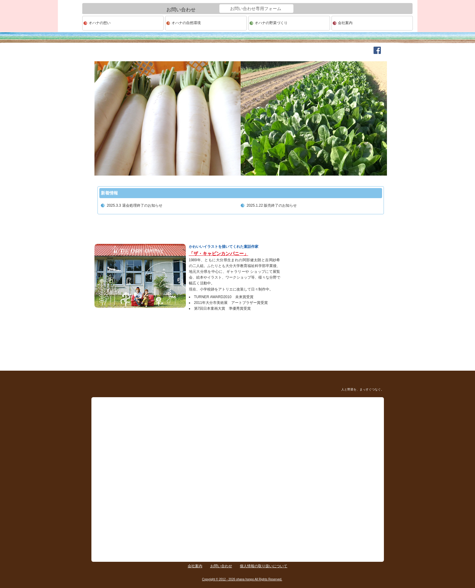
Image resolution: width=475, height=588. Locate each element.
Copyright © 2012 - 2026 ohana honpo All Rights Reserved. (242, 579)
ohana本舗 (70, 23)
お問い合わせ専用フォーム (255, 8)
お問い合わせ (221, 566)
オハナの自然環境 (186, 23)
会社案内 (345, 23)
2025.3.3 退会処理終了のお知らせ (134, 205)
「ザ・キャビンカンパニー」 (218, 253)
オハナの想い (100, 23)
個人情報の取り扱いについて (263, 566)
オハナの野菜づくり (271, 23)
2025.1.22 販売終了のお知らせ (272, 205)
